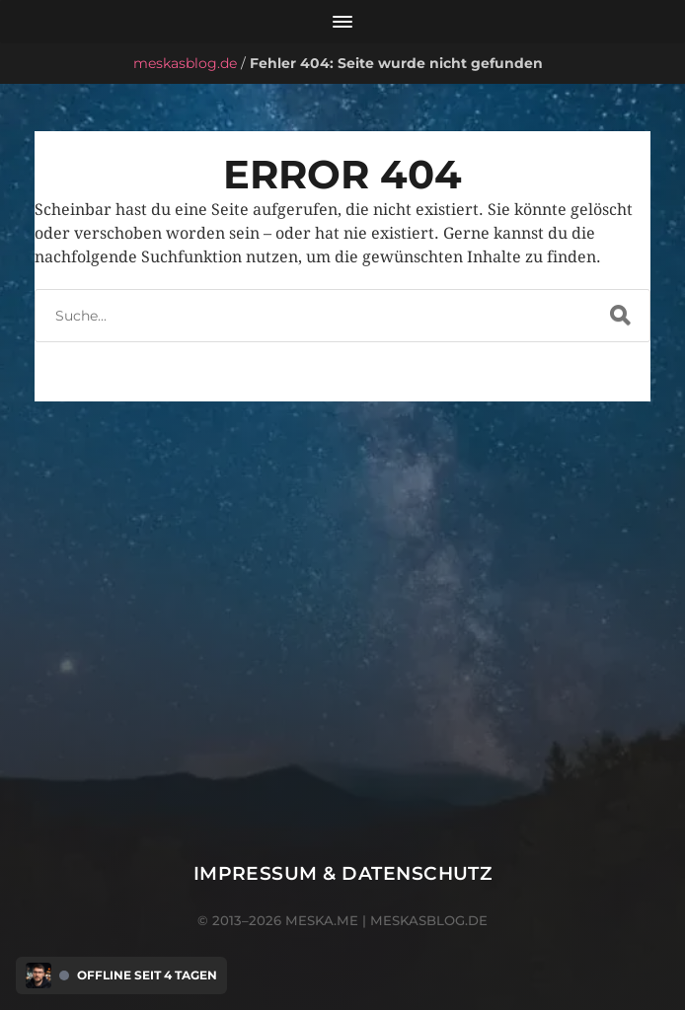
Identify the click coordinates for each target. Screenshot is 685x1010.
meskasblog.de (185, 63)
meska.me (321, 920)
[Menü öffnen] (342, 21)
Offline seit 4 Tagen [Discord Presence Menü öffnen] (147, 975)
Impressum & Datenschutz (343, 873)
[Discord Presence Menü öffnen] (38, 975)
